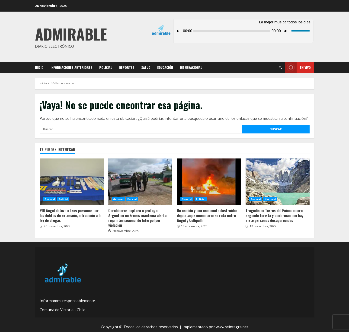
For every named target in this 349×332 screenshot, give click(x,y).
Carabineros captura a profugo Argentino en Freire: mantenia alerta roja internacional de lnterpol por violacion (140, 181)
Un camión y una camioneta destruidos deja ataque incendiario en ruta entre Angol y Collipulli (209, 181)
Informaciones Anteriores (71, 67)
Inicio (39, 67)
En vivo (298, 67)
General (50, 199)
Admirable (71, 33)
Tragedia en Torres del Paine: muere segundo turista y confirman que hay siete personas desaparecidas (278, 181)
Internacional (191, 67)
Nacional (270, 199)
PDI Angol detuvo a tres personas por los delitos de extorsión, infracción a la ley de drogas (72, 181)
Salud (145, 67)
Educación (165, 67)
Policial (105, 67)
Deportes (126, 67)
